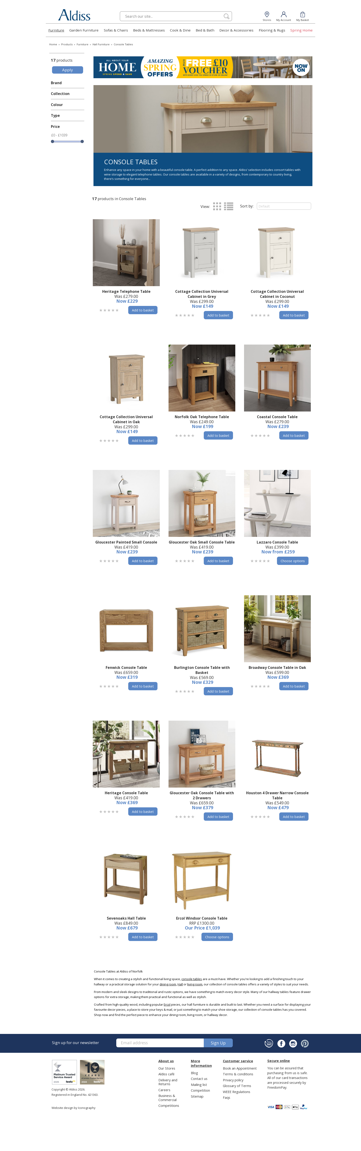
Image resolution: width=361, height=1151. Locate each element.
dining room (168, 984)
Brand (56, 82)
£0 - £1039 (59, 135)
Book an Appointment (240, 1068)
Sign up (218, 1043)
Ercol (167, 1004)
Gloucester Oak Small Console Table (202, 542)
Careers (164, 1090)
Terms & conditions (238, 1074)
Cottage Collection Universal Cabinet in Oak (126, 419)
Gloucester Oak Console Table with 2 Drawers (202, 795)
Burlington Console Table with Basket (202, 670)
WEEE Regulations (236, 1091)
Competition (200, 1090)
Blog (194, 1072)
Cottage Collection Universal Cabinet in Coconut (277, 294)
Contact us (199, 1078)
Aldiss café (166, 1074)
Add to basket (143, 310)
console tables (191, 979)
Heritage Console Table (126, 792)
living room (194, 984)
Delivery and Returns (167, 1082)
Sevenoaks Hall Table (126, 918)
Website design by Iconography (74, 1108)
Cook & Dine (180, 30)
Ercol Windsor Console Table (201, 918)
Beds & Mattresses (149, 30)
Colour (57, 104)
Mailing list (199, 1084)
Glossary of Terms (237, 1085)
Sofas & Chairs (116, 30)
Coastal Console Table (277, 416)
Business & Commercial (167, 1097)
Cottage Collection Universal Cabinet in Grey (201, 294)
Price (55, 126)
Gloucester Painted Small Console (126, 542)
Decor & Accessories (236, 30)
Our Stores (166, 1068)
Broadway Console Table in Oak (277, 667)
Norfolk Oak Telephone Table (202, 416)
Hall (180, 984)
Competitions (168, 1105)
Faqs (226, 1097)
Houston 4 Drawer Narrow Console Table (277, 795)
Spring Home (301, 30)
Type (55, 115)
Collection (60, 93)
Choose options (293, 560)
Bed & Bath (205, 30)
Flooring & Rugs (272, 30)
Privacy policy (233, 1080)
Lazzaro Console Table (277, 542)
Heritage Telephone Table (126, 291)
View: (205, 206)
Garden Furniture (84, 30)
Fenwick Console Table (126, 667)
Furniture (56, 30)
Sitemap (197, 1096)
